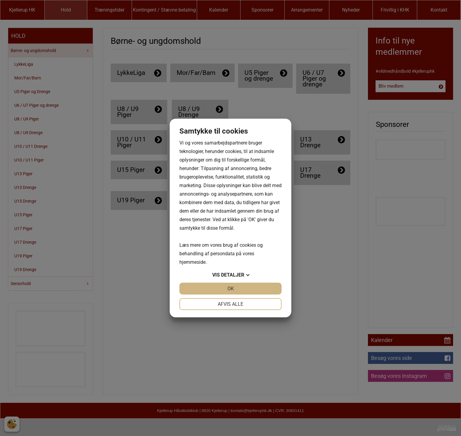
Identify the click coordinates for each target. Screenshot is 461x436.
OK (230, 288)
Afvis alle (230, 304)
